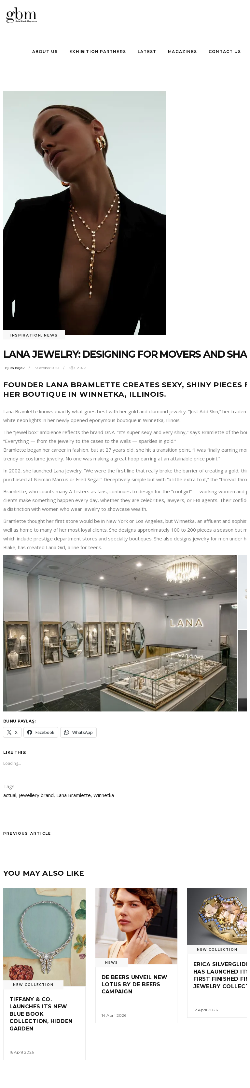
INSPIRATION (25, 335)
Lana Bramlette (73, 795)
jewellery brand (36, 795)
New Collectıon (33, 985)
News (51, 335)
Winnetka (103, 795)
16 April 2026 (21, 1052)
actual (9, 795)
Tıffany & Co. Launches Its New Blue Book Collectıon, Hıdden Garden (41, 1014)
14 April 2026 (114, 1015)
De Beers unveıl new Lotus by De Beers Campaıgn (135, 984)
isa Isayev (17, 368)
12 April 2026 (205, 1009)
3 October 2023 (47, 368)
